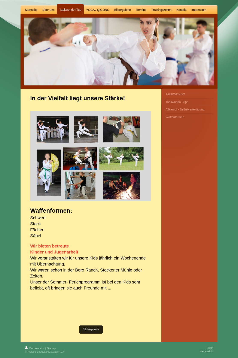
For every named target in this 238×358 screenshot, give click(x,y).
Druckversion (35, 348)
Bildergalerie (91, 329)
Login (210, 347)
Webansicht (206, 351)
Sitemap (51, 348)
